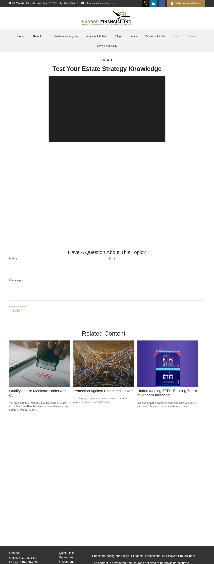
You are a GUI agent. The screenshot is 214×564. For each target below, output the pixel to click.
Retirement (66, 557)
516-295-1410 (69, 3)
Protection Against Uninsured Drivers (103, 391)
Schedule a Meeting (186, 3)
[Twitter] (145, 3)
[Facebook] (162, 3)
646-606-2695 (29, 562)
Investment (66, 561)
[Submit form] (17, 311)
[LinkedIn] (153, 3)
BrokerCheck (187, 556)
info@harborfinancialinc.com (98, 3)
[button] (21, 36)
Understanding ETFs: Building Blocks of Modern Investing (167, 393)
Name (13, 258)
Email (112, 258)
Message (15, 280)
